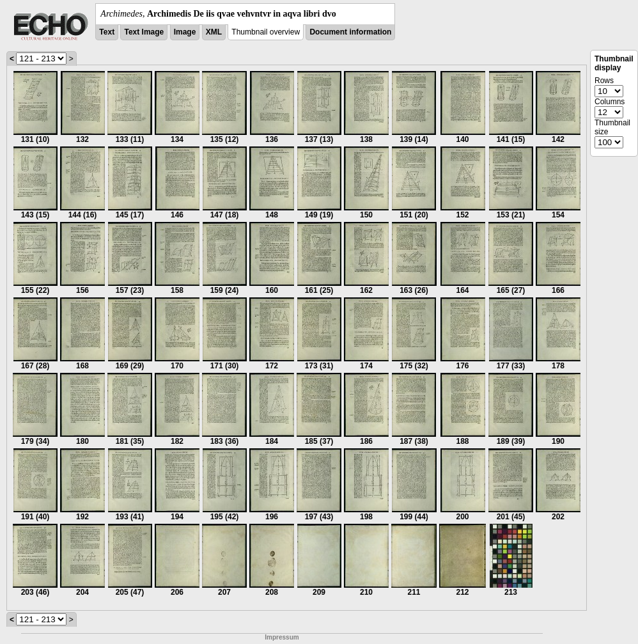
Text (106, 31)
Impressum (282, 637)
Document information (350, 31)
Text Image (144, 31)
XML (214, 31)
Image (185, 31)
